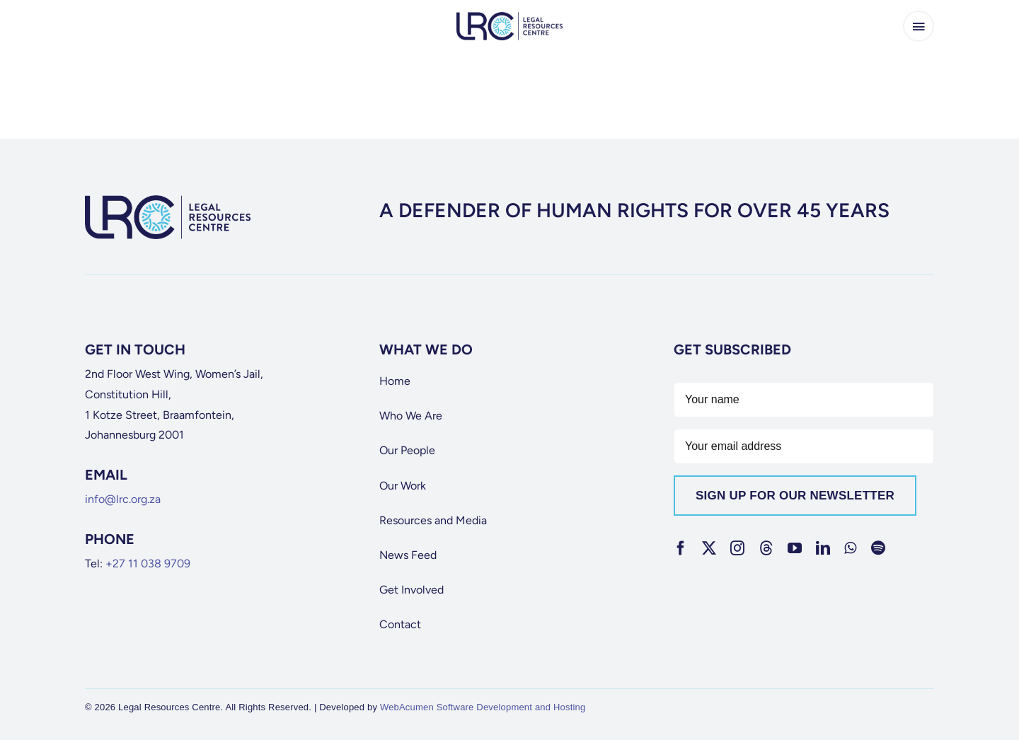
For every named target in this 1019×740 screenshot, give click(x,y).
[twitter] (709, 548)
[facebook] (681, 548)
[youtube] (795, 548)
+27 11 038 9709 (147, 563)
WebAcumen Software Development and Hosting (483, 707)
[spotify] (878, 548)
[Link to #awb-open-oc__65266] (918, 26)
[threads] (766, 548)
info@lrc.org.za (123, 499)
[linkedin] (823, 548)
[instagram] (737, 548)
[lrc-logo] (509, 17)
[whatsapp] (850, 548)
